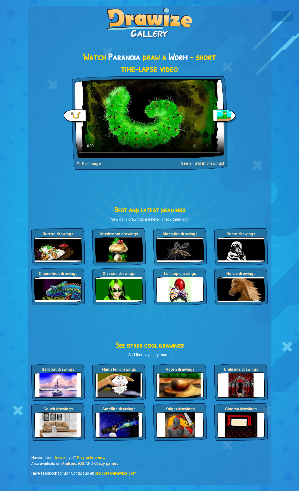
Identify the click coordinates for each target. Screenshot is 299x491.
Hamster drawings (119, 369)
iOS (81, 463)
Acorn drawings (180, 369)
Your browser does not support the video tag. (149, 118)
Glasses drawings (119, 273)
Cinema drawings (241, 409)
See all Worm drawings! (202, 163)
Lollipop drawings (180, 273)
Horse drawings (241, 273)
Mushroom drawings (119, 234)
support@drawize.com (116, 473)
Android (69, 463)
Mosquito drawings (180, 234)
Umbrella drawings (241, 369)
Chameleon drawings (58, 273)
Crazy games (106, 463)
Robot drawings (241, 234)
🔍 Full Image (88, 163)
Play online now (91, 457)
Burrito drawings (58, 234)
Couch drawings (58, 409)
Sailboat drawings (58, 369)
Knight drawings (180, 409)
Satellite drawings (119, 409)
